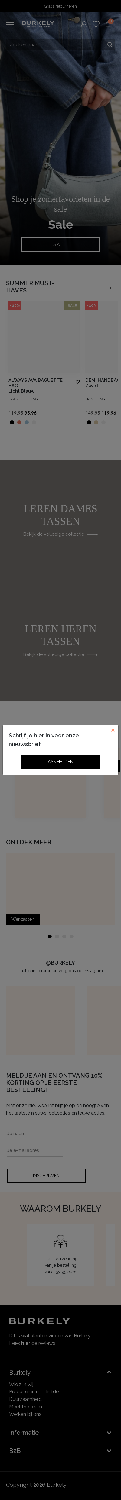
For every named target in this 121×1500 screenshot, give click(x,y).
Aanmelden (60, 761)
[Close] (113, 730)
